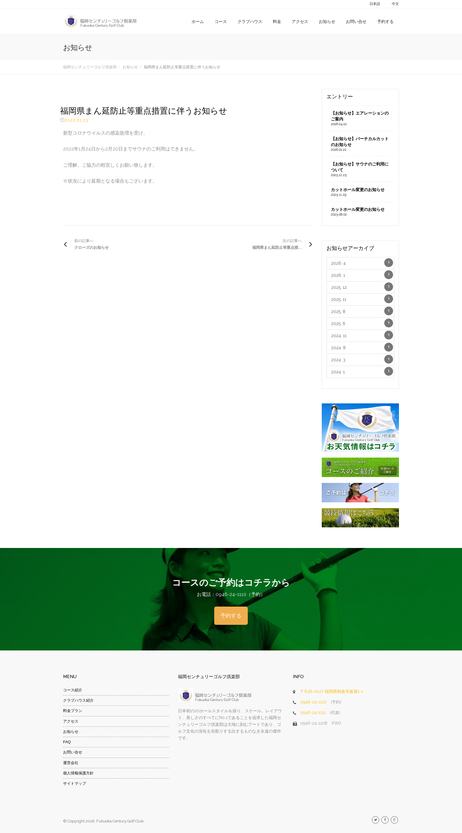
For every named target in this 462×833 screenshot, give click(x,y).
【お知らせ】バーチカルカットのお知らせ (360, 144)
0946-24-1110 (313, 702)
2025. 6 (362, 323)
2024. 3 (362, 359)
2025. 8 (362, 311)
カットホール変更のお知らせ (360, 192)
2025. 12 (362, 286)
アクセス (300, 21)
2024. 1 (362, 371)
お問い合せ (356, 21)
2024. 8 (362, 347)
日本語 (374, 4)
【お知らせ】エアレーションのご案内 (360, 119)
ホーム (198, 21)
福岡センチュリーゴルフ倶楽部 (90, 67)
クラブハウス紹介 (78, 700)
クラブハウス (249, 21)
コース (220, 21)
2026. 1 (362, 274)
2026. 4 (362, 262)
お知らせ (327, 21)
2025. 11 (362, 298)
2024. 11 (362, 335)
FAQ (67, 742)
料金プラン (72, 710)
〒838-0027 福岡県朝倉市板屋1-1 (331, 691)
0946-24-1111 (313, 712)
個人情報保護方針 (78, 773)
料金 (277, 21)
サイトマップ (74, 783)
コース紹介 (72, 690)
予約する (385, 21)
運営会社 (70, 763)
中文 (395, 4)
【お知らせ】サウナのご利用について (360, 170)
